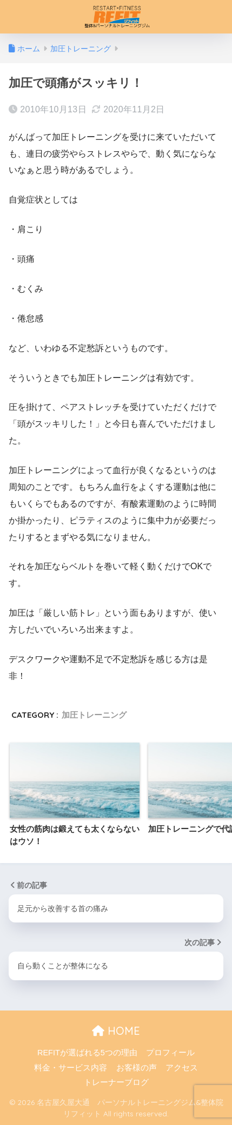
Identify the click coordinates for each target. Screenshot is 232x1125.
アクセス (181, 1067)
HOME (116, 1031)
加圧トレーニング (94, 715)
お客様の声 (136, 1067)
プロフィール (170, 1052)
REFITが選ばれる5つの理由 (87, 1052)
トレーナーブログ (116, 1082)
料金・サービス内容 (70, 1067)
